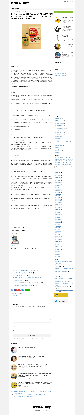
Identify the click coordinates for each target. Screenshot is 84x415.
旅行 (57, 140)
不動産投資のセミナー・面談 (64, 127)
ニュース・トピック (60, 120)
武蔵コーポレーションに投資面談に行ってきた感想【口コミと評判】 (26, 273)
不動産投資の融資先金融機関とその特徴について (22, 285)
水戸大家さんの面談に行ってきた (19, 284)
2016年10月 (58, 241)
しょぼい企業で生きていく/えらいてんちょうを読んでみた (31, 356)
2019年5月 (58, 190)
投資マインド (60, 134)
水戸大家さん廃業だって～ (18, 280)
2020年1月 (58, 180)
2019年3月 (58, 194)
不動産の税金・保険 (60, 123)
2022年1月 (58, 172)
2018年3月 (58, 214)
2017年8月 (58, 226)
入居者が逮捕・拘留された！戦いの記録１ (67, 27)
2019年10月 (58, 184)
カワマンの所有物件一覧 (68, 1)
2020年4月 (58, 175)
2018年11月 (58, 200)
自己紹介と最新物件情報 (61, 75)
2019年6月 (58, 189)
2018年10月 (58, 202)
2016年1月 (58, 256)
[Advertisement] (32, 259)
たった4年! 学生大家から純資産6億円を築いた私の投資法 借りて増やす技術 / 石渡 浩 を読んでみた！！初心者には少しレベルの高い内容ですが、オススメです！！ (35, 375)
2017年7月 (58, 227)
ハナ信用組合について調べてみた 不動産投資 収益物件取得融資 (26, 277)
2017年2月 (58, 236)
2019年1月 (58, 197)
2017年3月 (58, 234)
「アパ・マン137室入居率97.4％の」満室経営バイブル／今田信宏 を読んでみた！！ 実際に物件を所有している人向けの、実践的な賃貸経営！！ (35, 384)
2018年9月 (58, 204)
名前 (14, 321)
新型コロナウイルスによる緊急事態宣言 (64, 164)
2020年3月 (58, 177)
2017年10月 (58, 222)
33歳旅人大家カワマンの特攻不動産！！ (42, 410)
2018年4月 (58, 212)
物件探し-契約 (59, 145)
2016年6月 (58, 248)
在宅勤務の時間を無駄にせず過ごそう (63, 162)
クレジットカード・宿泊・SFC (64, 141)
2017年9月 (58, 224)
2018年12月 (58, 199)
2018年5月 (58, 210)
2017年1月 (58, 237)
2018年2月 (58, 216)
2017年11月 (58, 221)
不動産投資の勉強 (59, 125)
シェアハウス (59, 118)
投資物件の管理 (59, 138)
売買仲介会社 (59, 136)
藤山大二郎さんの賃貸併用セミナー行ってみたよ (22, 270)
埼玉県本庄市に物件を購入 (18, 275)
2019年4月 (58, 192)
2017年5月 (58, 231)
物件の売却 (58, 144)
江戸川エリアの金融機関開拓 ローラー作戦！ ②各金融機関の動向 (26, 282)
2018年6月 (58, 209)
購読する (57, 12)
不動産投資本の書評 (16, 295)
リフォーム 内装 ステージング (62, 121)
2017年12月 (58, 219)
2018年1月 (58, 217)
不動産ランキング (13, 245)
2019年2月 (58, 195)
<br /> (14, 56)
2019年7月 (58, 187)
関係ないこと (59, 150)
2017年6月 (58, 229)
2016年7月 (58, 246)
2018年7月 (58, 207)
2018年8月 (58, 205)
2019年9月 (58, 185)
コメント (14, 308)
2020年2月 (58, 179)
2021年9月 (58, 173)
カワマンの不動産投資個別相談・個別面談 (64, 72)
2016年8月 (58, 244)
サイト (14, 330)
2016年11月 (58, 239)
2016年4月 (58, 251)
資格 (57, 149)
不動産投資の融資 (59, 130)
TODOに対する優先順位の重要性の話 (26, 347)
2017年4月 (58, 232)
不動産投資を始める (60, 132)
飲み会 (57, 152)
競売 (57, 147)
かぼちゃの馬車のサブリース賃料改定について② (22, 272)
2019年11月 (58, 182)
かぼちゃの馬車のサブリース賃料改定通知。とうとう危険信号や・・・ (27, 279)
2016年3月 (58, 253)
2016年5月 (58, 249)
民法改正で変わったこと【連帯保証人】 (67, 36)
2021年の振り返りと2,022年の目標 (63, 157)
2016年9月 (58, 242)
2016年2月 (58, 254)
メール (14, 326)
